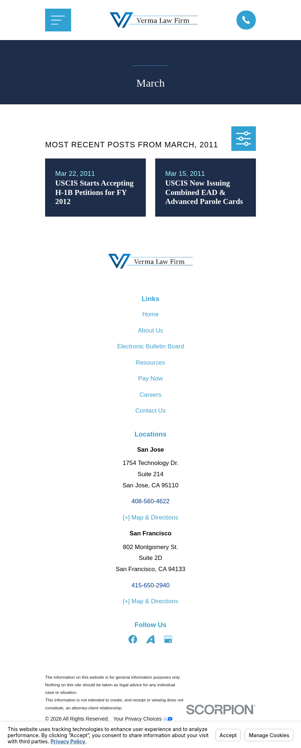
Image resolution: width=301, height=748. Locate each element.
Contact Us (150, 410)
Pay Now (150, 378)
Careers (150, 394)
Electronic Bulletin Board (150, 346)
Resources (150, 362)
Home (150, 314)
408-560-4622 (150, 501)
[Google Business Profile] (168, 639)
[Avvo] (150, 639)
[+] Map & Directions (150, 517)
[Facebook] (132, 639)
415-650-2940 (150, 585)
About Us (150, 330)
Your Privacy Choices (143, 719)
